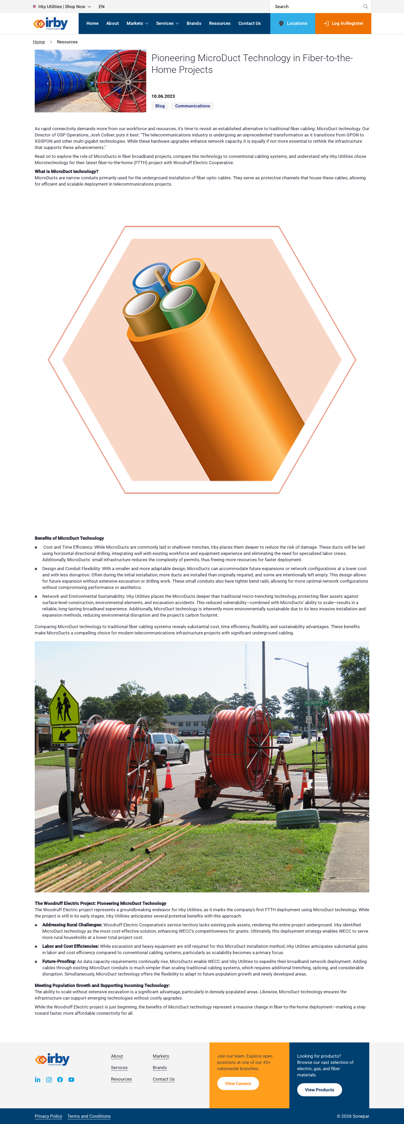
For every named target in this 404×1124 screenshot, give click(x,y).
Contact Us (164, 1079)
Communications (192, 105)
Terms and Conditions (89, 1116)
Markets (161, 1056)
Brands (160, 1067)
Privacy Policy (48, 1116)
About (117, 1056)
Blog (160, 105)
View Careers (238, 1083)
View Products (319, 1089)
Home (39, 41)
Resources (121, 1079)
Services (119, 1067)
